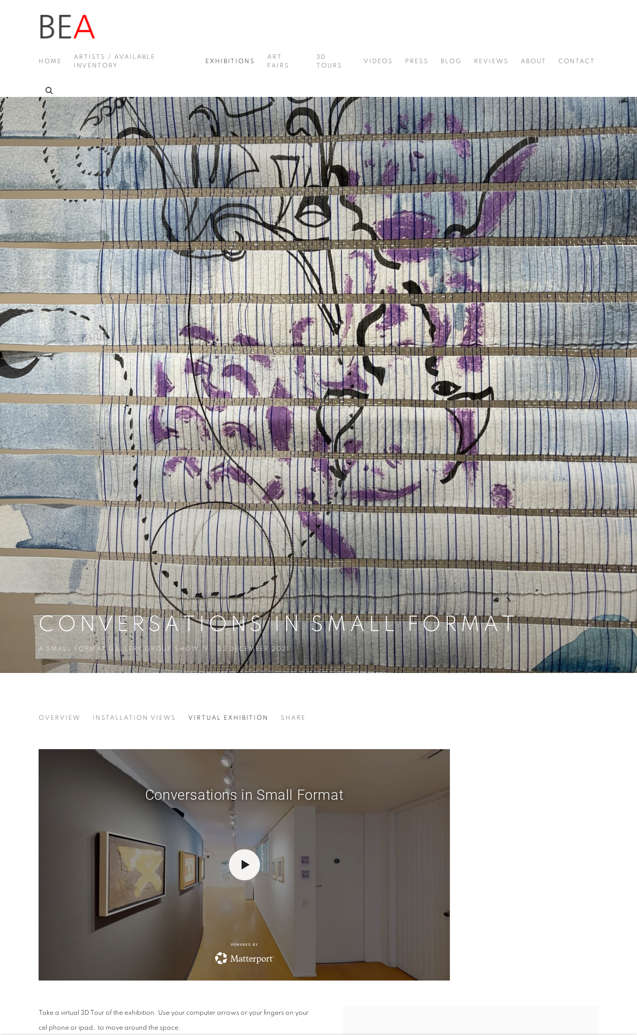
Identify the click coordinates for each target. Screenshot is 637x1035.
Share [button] (293, 718)
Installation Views (134, 718)
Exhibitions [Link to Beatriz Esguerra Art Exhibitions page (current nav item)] (230, 61)
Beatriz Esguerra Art (67, 27)
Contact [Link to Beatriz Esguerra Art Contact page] (576, 61)
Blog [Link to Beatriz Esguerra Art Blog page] (451, 61)
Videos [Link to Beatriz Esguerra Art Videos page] (378, 61)
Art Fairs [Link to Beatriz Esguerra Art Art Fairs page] (278, 61)
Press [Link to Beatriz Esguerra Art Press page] (417, 61)
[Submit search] (49, 89)
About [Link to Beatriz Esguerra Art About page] (533, 61)
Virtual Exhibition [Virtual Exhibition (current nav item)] (228, 718)
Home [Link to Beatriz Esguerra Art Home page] (50, 61)
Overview (60, 718)
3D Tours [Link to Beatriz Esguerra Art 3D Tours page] (329, 61)
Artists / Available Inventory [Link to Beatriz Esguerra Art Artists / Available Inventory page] (114, 61)
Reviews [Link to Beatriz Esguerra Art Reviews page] (491, 61)
